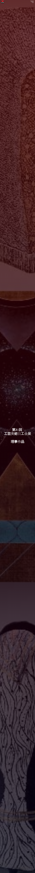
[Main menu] (32, 2)
